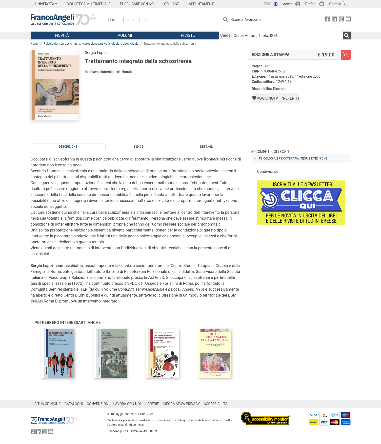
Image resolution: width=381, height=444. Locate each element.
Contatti (132, 20)
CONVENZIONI (98, 404)
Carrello (335, 4)
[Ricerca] (347, 35)
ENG (267, 4)
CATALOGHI (73, 404)
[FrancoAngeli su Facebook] (327, 20)
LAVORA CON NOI (127, 404)
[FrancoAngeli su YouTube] (348, 20)
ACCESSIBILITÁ (215, 404)
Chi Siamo (114, 20)
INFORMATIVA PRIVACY (181, 404)
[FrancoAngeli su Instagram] (341, 20)
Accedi (288, 4)
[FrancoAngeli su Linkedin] (334, 20)
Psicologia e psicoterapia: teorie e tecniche (293, 158)
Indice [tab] (138, 146)
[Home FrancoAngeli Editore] (63, 19)
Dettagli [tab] (206, 146)
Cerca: (225, 35)
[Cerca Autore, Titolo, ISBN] (287, 35)
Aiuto (145, 20)
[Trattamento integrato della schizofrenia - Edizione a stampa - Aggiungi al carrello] (346, 55)
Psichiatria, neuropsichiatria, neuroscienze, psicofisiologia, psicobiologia (91, 43)
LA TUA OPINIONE (47, 404)
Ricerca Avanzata (245, 19)
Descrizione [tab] (68, 146)
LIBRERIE (152, 404)
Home (35, 43)
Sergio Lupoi (96, 52)
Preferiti (311, 4)
